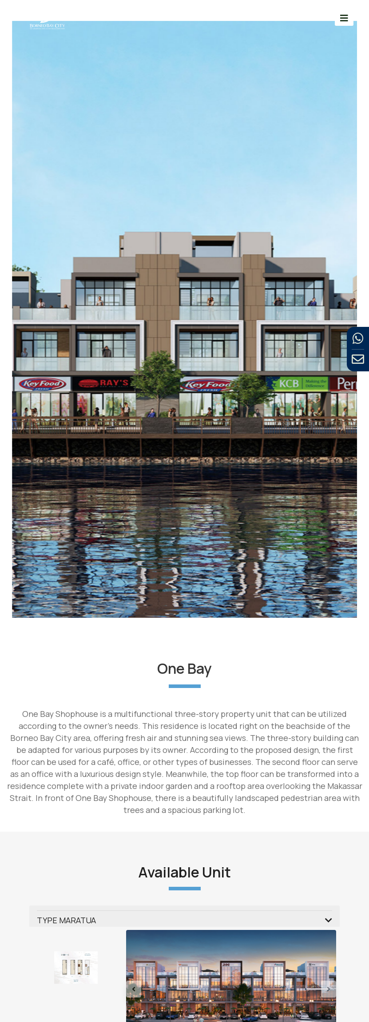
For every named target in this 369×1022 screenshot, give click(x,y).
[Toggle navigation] (344, 18)
